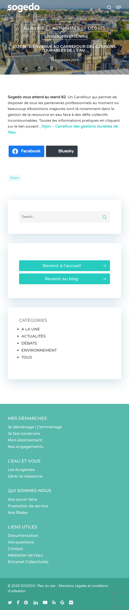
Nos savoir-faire (22, 499)
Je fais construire (24, 433)
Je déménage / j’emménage (35, 427)
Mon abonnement (25, 440)
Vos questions (21, 542)
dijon (14, 178)
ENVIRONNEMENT (64, 36)
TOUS (26, 357)
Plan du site (46, 586)
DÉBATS (96, 28)
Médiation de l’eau (25, 555)
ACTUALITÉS (65, 28)
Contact (15, 548)
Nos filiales (18, 512)
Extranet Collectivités (28, 562)
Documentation (23, 535)
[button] (118, 7)
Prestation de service (28, 506)
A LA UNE (33, 28)
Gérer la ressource (25, 476)
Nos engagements (25, 446)
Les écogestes (21, 469)
